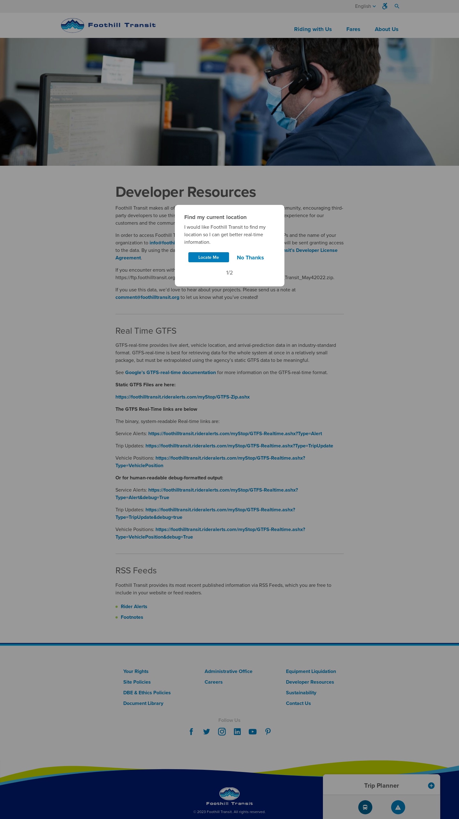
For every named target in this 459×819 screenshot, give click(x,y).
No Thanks (250, 257)
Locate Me (208, 257)
